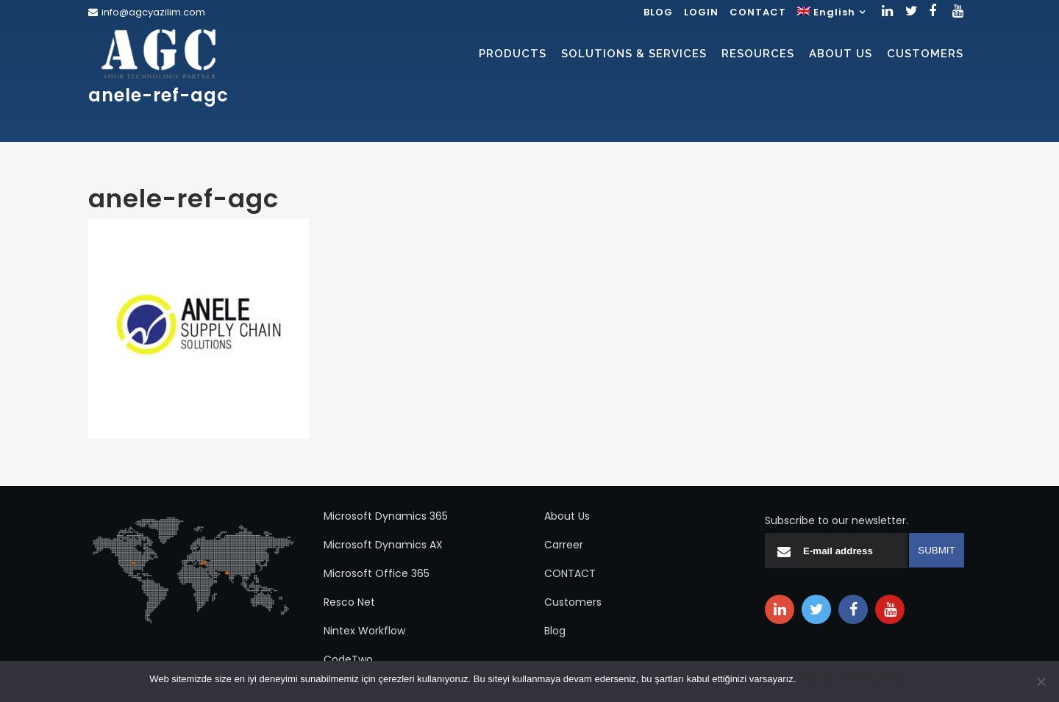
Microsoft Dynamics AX (383, 544)
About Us (567, 516)
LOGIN (701, 12)
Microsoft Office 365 (376, 573)
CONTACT (758, 12)
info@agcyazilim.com (153, 12)
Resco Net (349, 602)
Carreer (563, 544)
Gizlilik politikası (876, 678)
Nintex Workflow (364, 630)
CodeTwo (348, 659)
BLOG (658, 12)
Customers (573, 602)
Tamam (819, 678)
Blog (555, 630)
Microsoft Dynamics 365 (386, 516)
